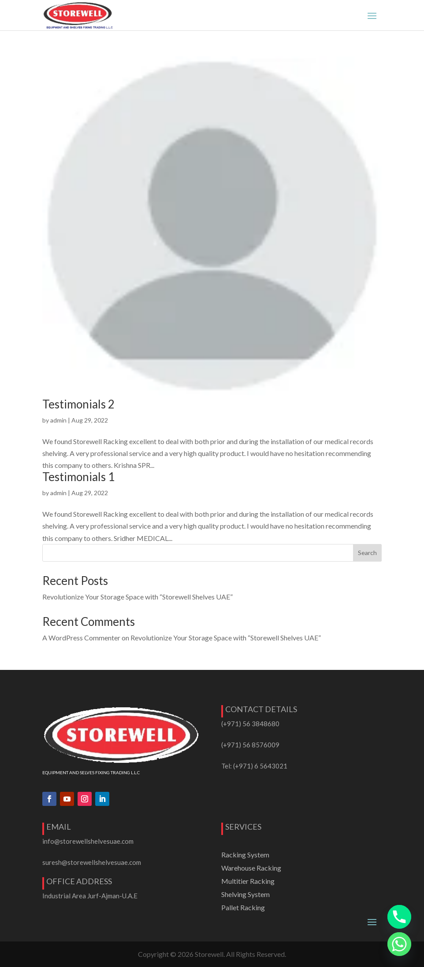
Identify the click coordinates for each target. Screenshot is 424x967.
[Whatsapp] (399, 944)
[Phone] (399, 917)
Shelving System (245, 894)
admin (58, 420)
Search (367, 552)
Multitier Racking (248, 881)
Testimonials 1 (78, 477)
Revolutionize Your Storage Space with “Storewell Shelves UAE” (137, 596)
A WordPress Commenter (81, 637)
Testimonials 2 (78, 404)
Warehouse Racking (251, 868)
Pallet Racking (243, 908)
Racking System (245, 855)
